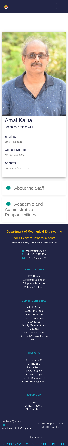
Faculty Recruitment (34, 378)
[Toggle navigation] (60, 6)
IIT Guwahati (53, 427)
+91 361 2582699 (34, 258)
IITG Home (34, 276)
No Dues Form (34, 409)
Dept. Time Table (34, 311)
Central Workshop (34, 314)
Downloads (34, 321)
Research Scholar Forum (34, 336)
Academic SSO (34, 360)
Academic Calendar (34, 279)
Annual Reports (34, 405)
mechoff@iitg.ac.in (34, 250)
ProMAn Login (34, 374)
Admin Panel (34, 307)
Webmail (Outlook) (34, 287)
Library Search (34, 367)
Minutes (34, 328)
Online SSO (34, 363)
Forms (34, 402)
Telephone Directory (34, 283)
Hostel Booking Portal (34, 381)
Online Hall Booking (34, 332)
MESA (34, 339)
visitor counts (34, 437)
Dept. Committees (34, 318)
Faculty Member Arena (34, 325)
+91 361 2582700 (34, 254)
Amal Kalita (18, 120)
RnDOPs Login (34, 370)
